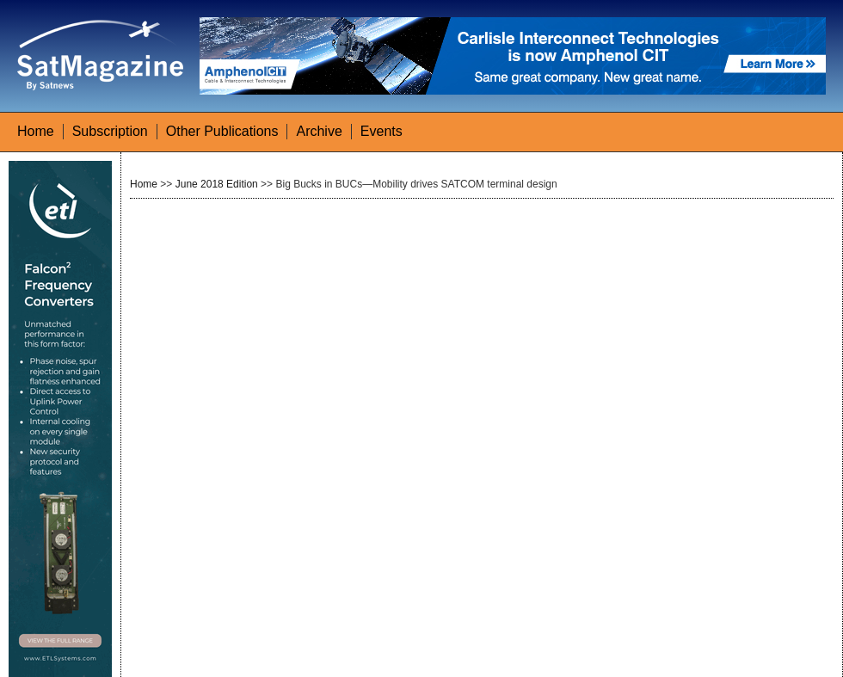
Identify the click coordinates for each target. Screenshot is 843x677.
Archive (319, 131)
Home (35, 131)
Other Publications (222, 131)
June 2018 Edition (216, 184)
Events (381, 131)
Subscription (110, 131)
